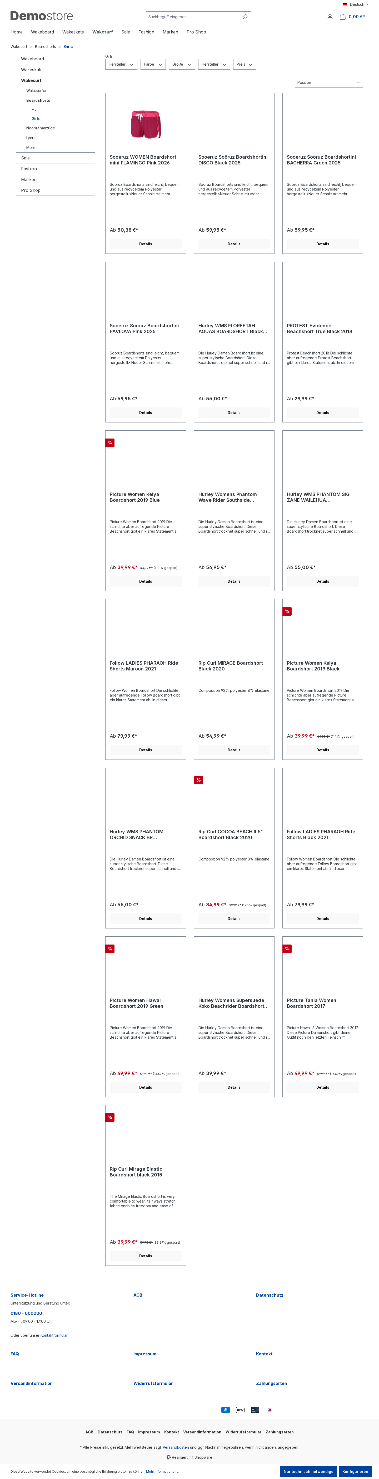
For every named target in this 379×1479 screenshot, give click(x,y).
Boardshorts (38, 100)
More (31, 147)
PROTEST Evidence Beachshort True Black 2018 (319, 328)
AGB (137, 1295)
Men (35, 109)
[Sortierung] (329, 82)
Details (145, 244)
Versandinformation (32, 1383)
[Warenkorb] (352, 16)
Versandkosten (176, 1447)
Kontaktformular (54, 1335)
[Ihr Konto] (330, 16)
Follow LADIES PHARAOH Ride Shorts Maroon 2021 (144, 666)
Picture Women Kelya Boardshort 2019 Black (313, 666)
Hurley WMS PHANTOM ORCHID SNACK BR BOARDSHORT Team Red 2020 (145, 834)
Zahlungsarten (271, 1383)
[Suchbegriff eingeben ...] (192, 16)
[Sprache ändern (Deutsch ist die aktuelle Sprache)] (355, 4)
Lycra (31, 137)
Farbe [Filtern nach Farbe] (153, 64)
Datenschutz (269, 1295)
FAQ (15, 1353)
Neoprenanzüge (40, 128)
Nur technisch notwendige (308, 1471)
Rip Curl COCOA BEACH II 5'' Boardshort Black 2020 (231, 834)
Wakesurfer (36, 90)
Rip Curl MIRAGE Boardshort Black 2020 (230, 666)
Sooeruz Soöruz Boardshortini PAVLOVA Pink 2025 (144, 328)
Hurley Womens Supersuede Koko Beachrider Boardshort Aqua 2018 (231, 1003)
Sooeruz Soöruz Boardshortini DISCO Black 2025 (233, 160)
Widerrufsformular (153, 1383)
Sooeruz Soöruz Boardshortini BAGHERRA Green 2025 (321, 160)
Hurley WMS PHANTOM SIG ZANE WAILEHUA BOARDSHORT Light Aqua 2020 (318, 497)
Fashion (29, 168)
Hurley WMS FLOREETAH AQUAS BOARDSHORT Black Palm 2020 (230, 328)
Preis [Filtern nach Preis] (245, 64)
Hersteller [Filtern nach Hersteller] (121, 64)
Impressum (144, 1353)
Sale (25, 157)
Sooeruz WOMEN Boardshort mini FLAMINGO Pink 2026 (143, 160)
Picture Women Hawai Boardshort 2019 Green (136, 1003)
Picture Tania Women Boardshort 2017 (311, 1003)
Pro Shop (31, 190)
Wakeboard (32, 58)
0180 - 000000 (26, 1313)
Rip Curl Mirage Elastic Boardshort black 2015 (136, 1172)
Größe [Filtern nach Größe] (182, 64)
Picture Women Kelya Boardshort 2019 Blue (135, 497)
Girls (36, 118)
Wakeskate (32, 69)
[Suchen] (245, 16)
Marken (29, 179)
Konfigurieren (355, 1471)
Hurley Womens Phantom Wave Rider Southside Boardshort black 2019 (227, 497)
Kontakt (264, 1353)
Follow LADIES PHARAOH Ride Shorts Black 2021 (321, 834)
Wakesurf (31, 80)
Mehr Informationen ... (162, 1471)
